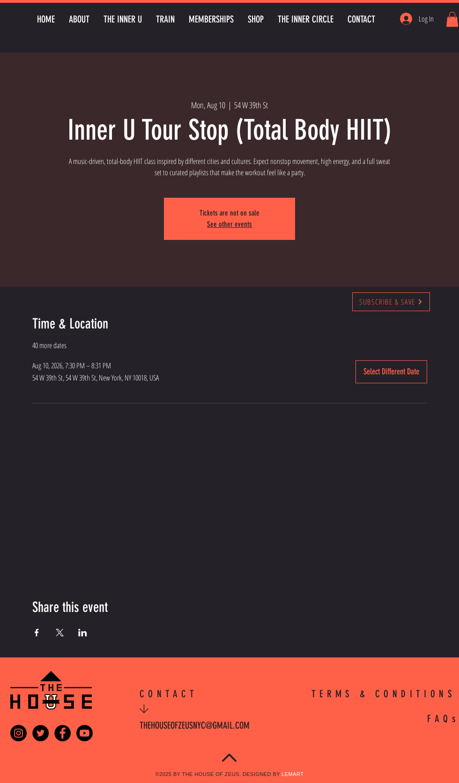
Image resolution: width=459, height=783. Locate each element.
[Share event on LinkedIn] (82, 632)
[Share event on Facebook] (36, 632)
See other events (229, 224)
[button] (452, 19)
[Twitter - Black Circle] (40, 733)
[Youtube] (84, 733)
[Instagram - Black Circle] (18, 733)
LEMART (292, 774)
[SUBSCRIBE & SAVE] (391, 301)
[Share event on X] (59, 632)
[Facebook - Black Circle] (62, 733)
